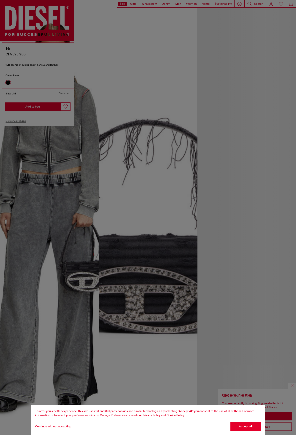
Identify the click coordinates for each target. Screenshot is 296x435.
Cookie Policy (175, 415)
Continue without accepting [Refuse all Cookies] (53, 426)
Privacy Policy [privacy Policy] (151, 415)
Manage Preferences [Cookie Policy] (113, 415)
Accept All (245, 426)
